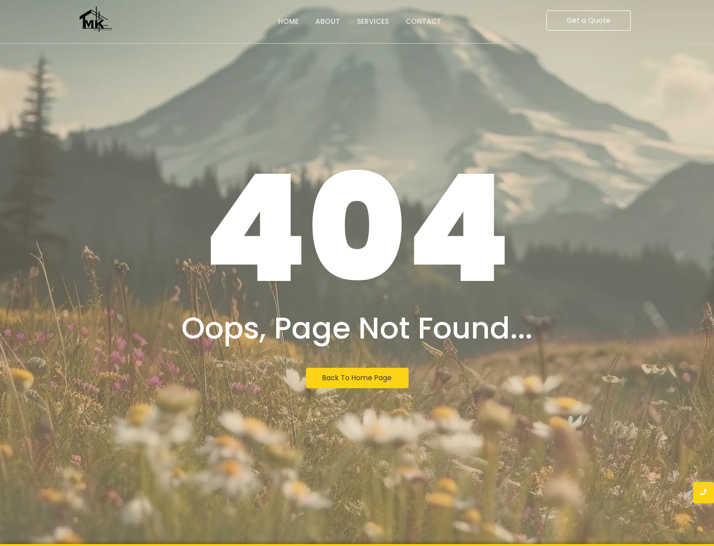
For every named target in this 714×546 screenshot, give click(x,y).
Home (288, 21)
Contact (423, 21)
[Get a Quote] (588, 20)
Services (373, 21)
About (327, 21)
